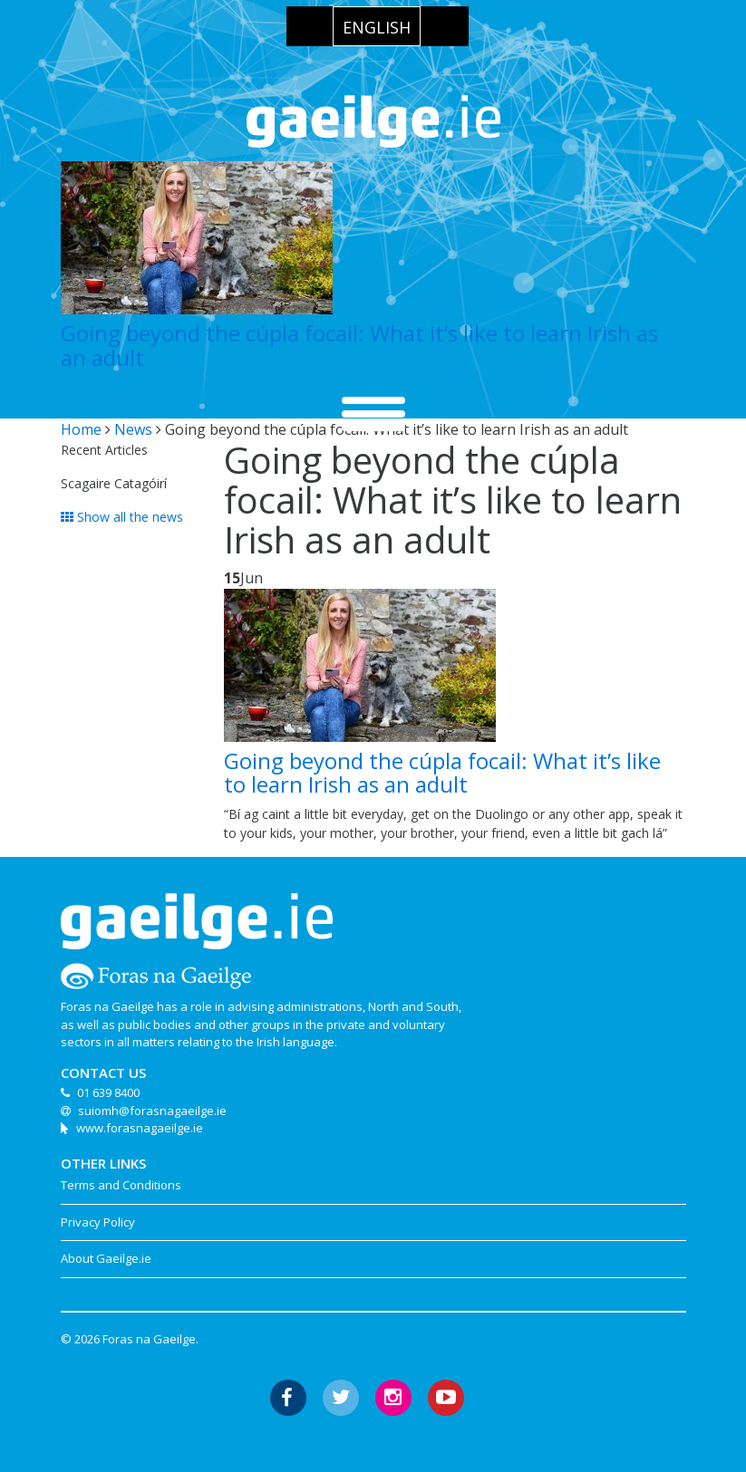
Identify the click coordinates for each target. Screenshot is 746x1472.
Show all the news (122, 516)
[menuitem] (377, 26)
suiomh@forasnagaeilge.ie (152, 1110)
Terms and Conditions (121, 1185)
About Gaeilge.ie (106, 1258)
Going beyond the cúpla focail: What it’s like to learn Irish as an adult (359, 344)
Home (81, 429)
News (133, 429)
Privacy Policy (98, 1222)
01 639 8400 (108, 1092)
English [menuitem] (377, 27)
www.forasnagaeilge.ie (139, 1128)
